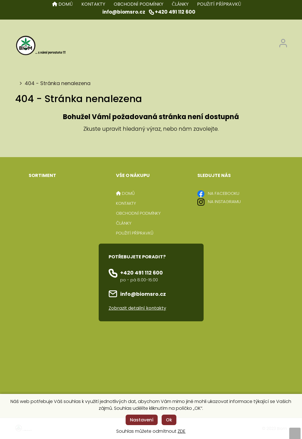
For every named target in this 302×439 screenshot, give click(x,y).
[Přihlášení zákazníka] (283, 41)
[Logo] (40, 46)
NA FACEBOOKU (223, 193)
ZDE (181, 431)
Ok (169, 420)
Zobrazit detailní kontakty (137, 308)
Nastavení (141, 420)
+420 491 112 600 (141, 272)
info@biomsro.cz (143, 293)
